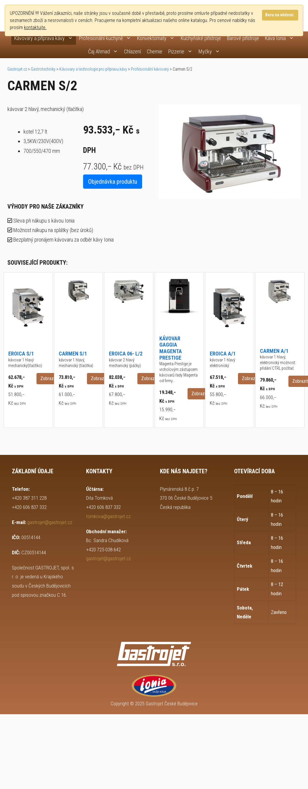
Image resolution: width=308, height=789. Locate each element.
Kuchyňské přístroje (201, 38)
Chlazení (132, 51)
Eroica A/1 (223, 353)
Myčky (211, 51)
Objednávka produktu (112, 181)
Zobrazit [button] (48, 378)
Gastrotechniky (43, 69)
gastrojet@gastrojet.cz (49, 522)
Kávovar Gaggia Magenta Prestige (170, 348)
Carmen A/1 (274, 351)
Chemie (154, 51)
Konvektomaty (157, 38)
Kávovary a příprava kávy (45, 38)
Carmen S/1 (73, 353)
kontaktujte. (35, 27)
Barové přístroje (243, 38)
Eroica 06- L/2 (125, 353)
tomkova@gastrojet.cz (108, 516)
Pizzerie (182, 51)
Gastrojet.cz (17, 69)
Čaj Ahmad (104, 51)
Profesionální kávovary (150, 69)
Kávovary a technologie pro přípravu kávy (93, 69)
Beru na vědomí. (280, 15)
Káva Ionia (281, 38)
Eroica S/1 (21, 353)
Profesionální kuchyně (106, 38)
